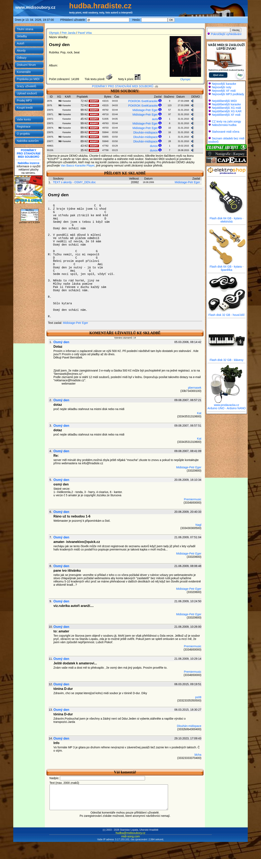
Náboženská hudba (224, 125)
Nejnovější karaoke (224, 83)
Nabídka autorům (28, 140)
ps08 (198, 697)
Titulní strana (25, 29)
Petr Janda (68, 32)
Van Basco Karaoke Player (78, 165)
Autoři (20, 43)
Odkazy (21, 57)
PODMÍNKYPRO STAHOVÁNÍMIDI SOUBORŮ (28, 153)
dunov (154, 146)
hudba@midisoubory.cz (130, 837)
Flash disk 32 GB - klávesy (226, 359)
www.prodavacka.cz (226, 404)
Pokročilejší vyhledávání (224, 34)
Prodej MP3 (24, 100)
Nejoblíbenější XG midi (226, 107)
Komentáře (24, 72)
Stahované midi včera (225, 131)
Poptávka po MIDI (28, 79)
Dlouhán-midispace (145, 132)
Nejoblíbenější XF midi (226, 114)
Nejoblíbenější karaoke (226, 104)
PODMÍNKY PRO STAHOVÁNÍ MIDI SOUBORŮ (122, 86)
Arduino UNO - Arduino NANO (226, 408)
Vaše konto (24, 119)
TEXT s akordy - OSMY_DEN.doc (74, 182)
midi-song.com (130, 841)
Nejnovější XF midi (224, 90)
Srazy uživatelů (26, 86)
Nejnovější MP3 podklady (228, 94)
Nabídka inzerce (29, 163)
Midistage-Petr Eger (145, 110)
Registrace (23, 126)
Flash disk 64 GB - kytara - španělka (226, 266)
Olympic (54, 32)
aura (155, 119)
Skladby (22, 36)
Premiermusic (192, 499)
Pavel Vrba (85, 32)
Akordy (21, 50)
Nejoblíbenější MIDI (224, 101)
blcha (198, 754)
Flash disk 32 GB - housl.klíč (226, 313)
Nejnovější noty (221, 87)
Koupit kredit (25, 107)
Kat (199, 413)
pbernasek (194, 387)
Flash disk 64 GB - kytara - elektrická (226, 218)
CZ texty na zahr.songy (226, 121)
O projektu (23, 133)
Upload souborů (27, 93)
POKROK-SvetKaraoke (143, 101)
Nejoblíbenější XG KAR (227, 111)
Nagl (198, 524)
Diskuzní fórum (26, 64)
